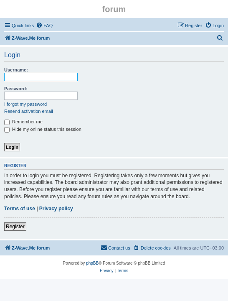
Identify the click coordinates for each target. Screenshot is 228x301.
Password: (16, 88)
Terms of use (19, 209)
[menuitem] (44, 25)
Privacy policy (56, 209)
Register (15, 227)
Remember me (23, 121)
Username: (16, 69)
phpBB (92, 263)
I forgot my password (25, 104)
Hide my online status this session (42, 129)
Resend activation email (28, 111)
